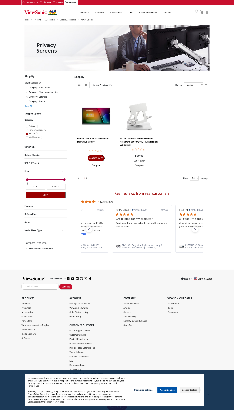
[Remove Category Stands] (27, 101)
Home (27, 20)
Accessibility (75, 369)
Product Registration (78, 339)
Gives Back (128, 325)
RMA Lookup (75, 316)
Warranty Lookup (77, 352)
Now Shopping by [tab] (32, 83)
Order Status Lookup (78, 312)
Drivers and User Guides (80, 343)
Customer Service (77, 335)
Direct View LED (28, 329)
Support (167, 12)
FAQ (71, 361)
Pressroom (172, 312)
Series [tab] (27, 222)
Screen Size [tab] (30, 147)
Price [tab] (26, 171)
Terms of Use (33, 386)
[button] (96, 165)
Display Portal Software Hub (82, 348)
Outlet (130, 12)
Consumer (72, 2)
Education (47, 2)
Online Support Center (79, 330)
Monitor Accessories (68, 20)
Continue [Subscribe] (66, 287)
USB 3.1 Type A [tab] (31, 163)
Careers (127, 312)
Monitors (84, 12)
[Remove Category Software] (27, 97)
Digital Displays (28, 334)
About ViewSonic (131, 303)
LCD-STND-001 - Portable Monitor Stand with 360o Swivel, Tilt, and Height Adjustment (139, 141)
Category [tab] (28, 120)
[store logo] (40, 12)
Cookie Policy (107, 383)
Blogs (170, 308)
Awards (126, 308)
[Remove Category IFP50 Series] (27, 88)
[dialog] (117, 390)
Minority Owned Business (135, 321)
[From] (35, 187)
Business (59, 2)
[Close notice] (200, 390)
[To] (56, 187)
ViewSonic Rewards (148, 12)
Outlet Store (27, 316)
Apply (45, 195)
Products (37, 20)
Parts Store (26, 321)
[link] (84, 246)
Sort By (178, 85)
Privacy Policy (94, 383)
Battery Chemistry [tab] (32, 155)
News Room (173, 303)
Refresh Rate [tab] (30, 214)
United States (203, 278)
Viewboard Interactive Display (35, 325)
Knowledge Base (77, 365)
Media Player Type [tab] (33, 230)
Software (25, 338)
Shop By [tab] (79, 77)
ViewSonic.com (31, 2)
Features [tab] (28, 206)
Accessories (116, 12)
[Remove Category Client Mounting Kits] (27, 92)
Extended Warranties (78, 356)
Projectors (99, 12)
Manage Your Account (79, 303)
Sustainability (129, 316)
